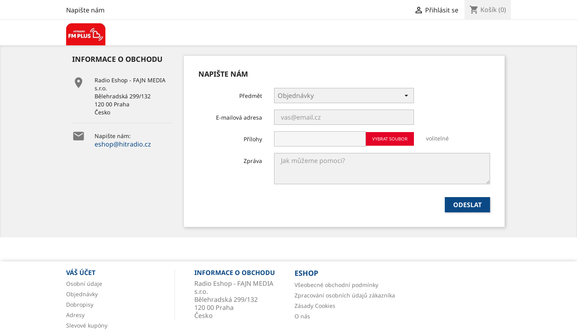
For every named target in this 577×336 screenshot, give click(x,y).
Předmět (250, 96)
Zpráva (253, 161)
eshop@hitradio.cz (123, 144)
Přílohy (253, 139)
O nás (302, 316)
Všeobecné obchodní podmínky (336, 285)
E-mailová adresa (239, 117)
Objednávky (82, 294)
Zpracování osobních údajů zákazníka (345, 295)
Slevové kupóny (86, 325)
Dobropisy (79, 304)
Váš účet (80, 272)
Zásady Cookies (315, 306)
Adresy (75, 315)
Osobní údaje (84, 283)
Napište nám (85, 10)
